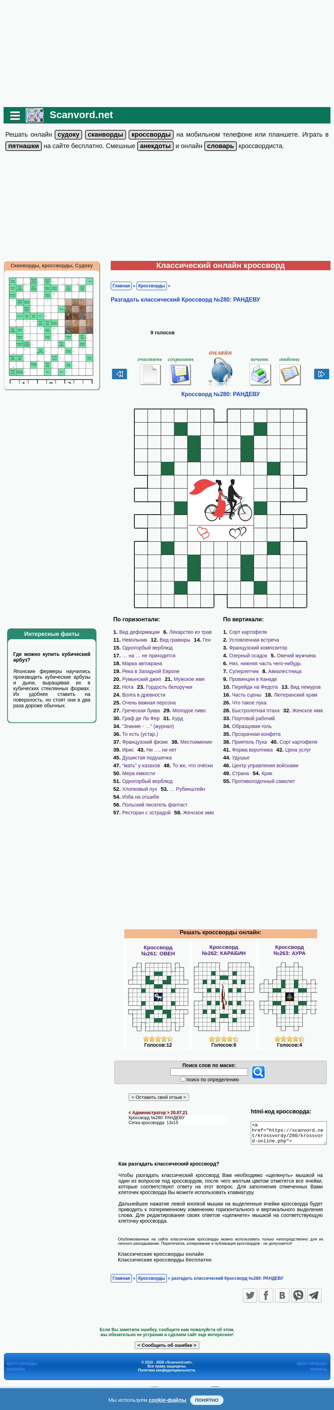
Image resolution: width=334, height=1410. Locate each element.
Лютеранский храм (296, 687)
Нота (124, 687)
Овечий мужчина (296, 648)
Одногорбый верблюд (144, 648)
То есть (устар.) (136, 734)
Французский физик (190, 734)
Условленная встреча (301, 632)
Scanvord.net (77, 114)
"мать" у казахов (137, 757)
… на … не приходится (145, 655)
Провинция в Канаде (253, 671)
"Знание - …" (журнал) (144, 726)
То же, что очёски (189, 757)
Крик (237, 757)
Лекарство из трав (187, 632)
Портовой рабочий (296, 703)
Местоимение (134, 742)
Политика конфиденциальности (166, 1358)
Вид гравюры (171, 640)
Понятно (207, 1400)
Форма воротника (252, 734)
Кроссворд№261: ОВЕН (158, 935)
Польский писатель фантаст (151, 789)
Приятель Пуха (249, 726)
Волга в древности (140, 695)
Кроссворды (148, 285)
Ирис (169, 742)
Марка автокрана (139, 663)
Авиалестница (284, 663)
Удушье (241, 742)
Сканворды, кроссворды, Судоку (48, 265)
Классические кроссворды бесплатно (161, 1248)
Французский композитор (258, 640)
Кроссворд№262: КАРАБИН (224, 934)
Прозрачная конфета (256, 718)
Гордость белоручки (166, 687)
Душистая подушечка (186, 750)
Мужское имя (185, 679)
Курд (174, 718)
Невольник (131, 640)
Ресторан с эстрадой (143, 797)
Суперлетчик (244, 663)
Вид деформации (136, 632)
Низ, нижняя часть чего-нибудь (265, 655)
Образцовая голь (252, 710)
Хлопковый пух (136, 773)
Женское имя (195, 797)
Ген (203, 640)
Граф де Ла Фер (137, 718)
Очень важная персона (145, 703)
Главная (117, 285)
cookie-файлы (167, 1400)
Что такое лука (249, 695)
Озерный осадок (248, 648)
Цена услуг (298, 734)
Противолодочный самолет (286, 757)
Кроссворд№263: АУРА (289, 934)
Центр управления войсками (265, 750)
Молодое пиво (185, 710)
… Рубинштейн (183, 773)
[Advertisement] (167, 53)
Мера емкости (135, 765)
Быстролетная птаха (302, 695)
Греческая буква (137, 710)
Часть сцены (246, 687)
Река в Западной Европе (147, 671)
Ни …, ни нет (134, 750)
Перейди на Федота (255, 679)
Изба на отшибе (137, 781)
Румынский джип (138, 679)
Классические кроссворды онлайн (157, 1242)
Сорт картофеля (248, 632)
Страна (319, 750)
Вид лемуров (305, 679)
